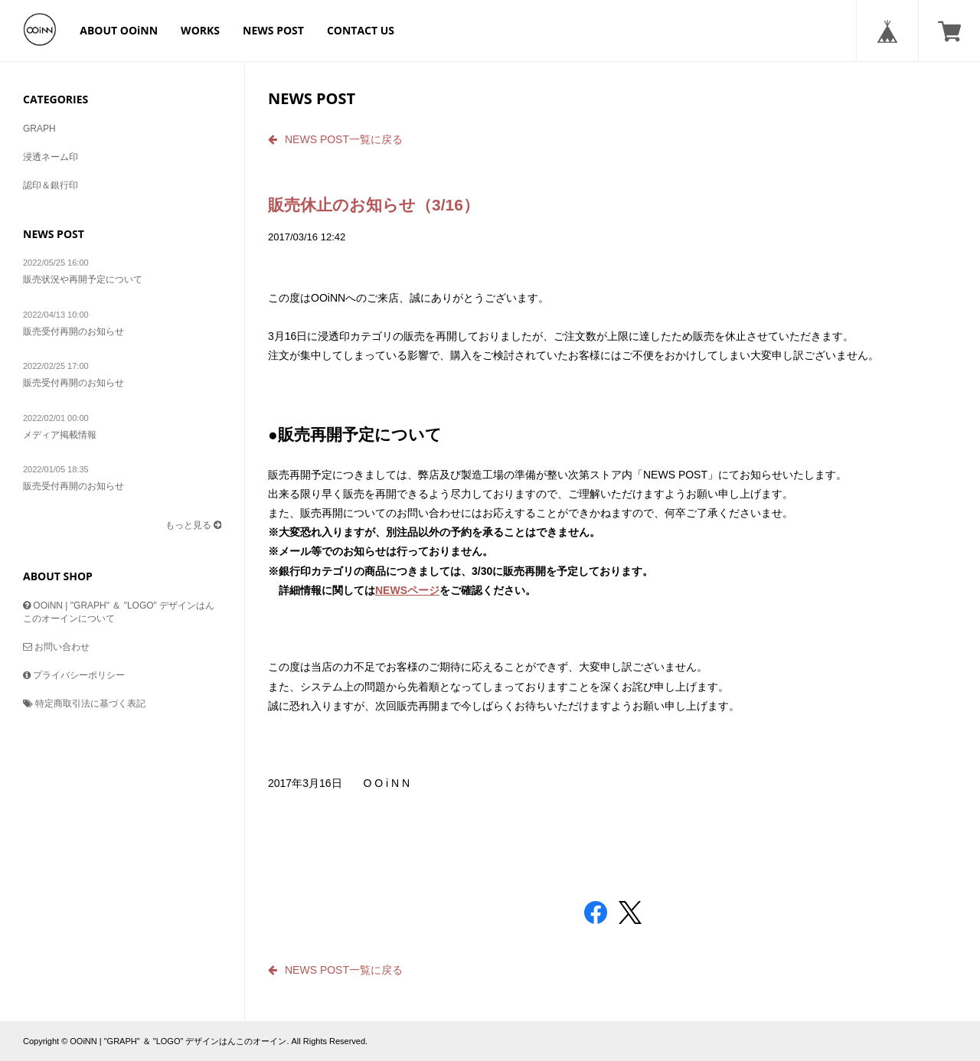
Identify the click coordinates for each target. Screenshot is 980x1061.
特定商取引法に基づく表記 (84, 703)
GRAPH (39, 128)
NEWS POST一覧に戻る (335, 139)
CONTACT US (360, 30)
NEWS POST (273, 30)
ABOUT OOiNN (119, 30)
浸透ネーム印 (50, 157)
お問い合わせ (56, 646)
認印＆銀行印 (50, 185)
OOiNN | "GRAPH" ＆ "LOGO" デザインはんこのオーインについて (118, 612)
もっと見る (193, 525)
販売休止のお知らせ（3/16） (373, 205)
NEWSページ (407, 590)
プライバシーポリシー (74, 675)
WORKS (200, 30)
